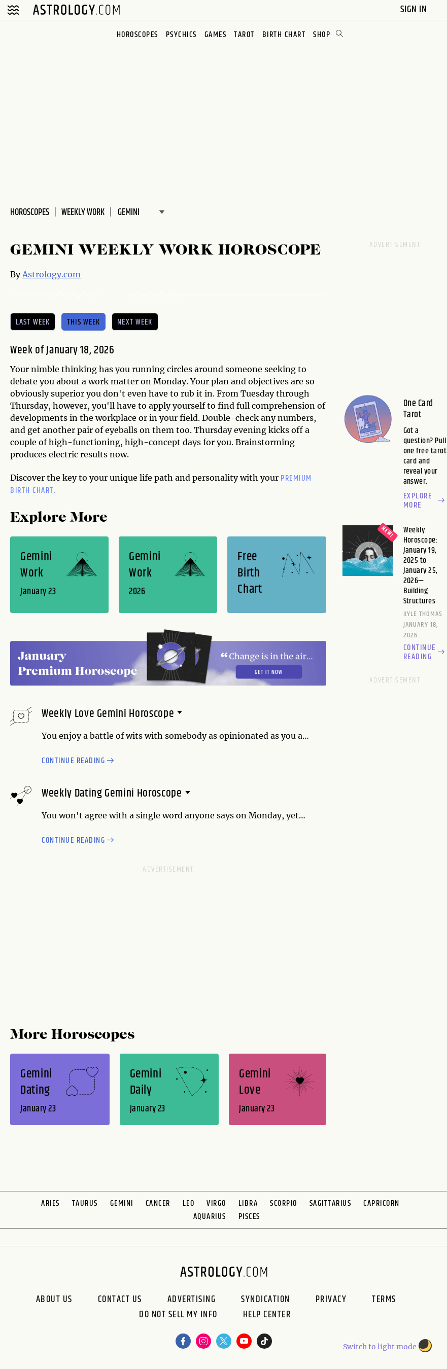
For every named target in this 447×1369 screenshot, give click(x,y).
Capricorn (381, 1203)
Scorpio (283, 1203)
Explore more (425, 501)
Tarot (244, 34)
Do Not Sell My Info (178, 1316)
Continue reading (79, 761)
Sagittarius (331, 1203)
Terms (384, 1299)
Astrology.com (51, 274)
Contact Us (120, 1299)
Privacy (331, 1299)
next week (134, 322)
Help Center (267, 1316)
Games (215, 34)
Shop (321, 34)
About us (54, 1299)
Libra (248, 1203)
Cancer (158, 1203)
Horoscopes (137, 34)
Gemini (121, 1203)
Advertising (191, 1299)
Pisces (249, 1216)
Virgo (216, 1203)
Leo (189, 1203)
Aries (50, 1203)
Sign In (414, 9)
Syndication (265, 1299)
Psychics (181, 34)
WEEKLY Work (83, 212)
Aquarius (209, 1216)
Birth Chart (284, 34)
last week (33, 322)
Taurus (85, 1203)
